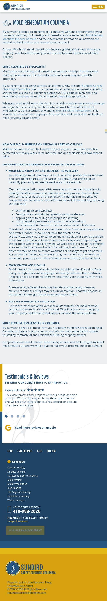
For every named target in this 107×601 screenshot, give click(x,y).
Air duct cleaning (16, 471)
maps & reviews (17, 521)
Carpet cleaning (16, 467)
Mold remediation (17, 483)
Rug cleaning (14, 487)
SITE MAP (51, 451)
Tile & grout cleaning (18, 492)
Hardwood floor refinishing (22, 475)
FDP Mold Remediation (76, 110)
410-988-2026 (26, 511)
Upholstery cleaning (18, 496)
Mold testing (14, 479)
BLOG (39, 451)
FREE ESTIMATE (25, 451)
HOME (10, 451)
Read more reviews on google (35, 427)
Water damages (16, 500)
